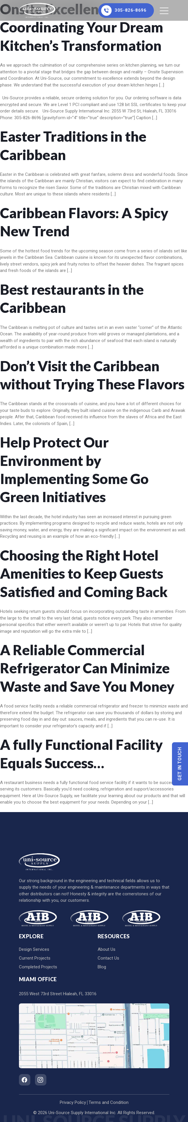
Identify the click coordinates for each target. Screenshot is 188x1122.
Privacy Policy (73, 1102)
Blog (102, 967)
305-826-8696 (123, 10)
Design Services (34, 949)
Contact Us (108, 958)
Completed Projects (38, 967)
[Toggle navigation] (164, 10)
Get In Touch (180, 764)
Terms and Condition (109, 1102)
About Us (106, 949)
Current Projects (34, 958)
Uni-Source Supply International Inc (81, 1112)
